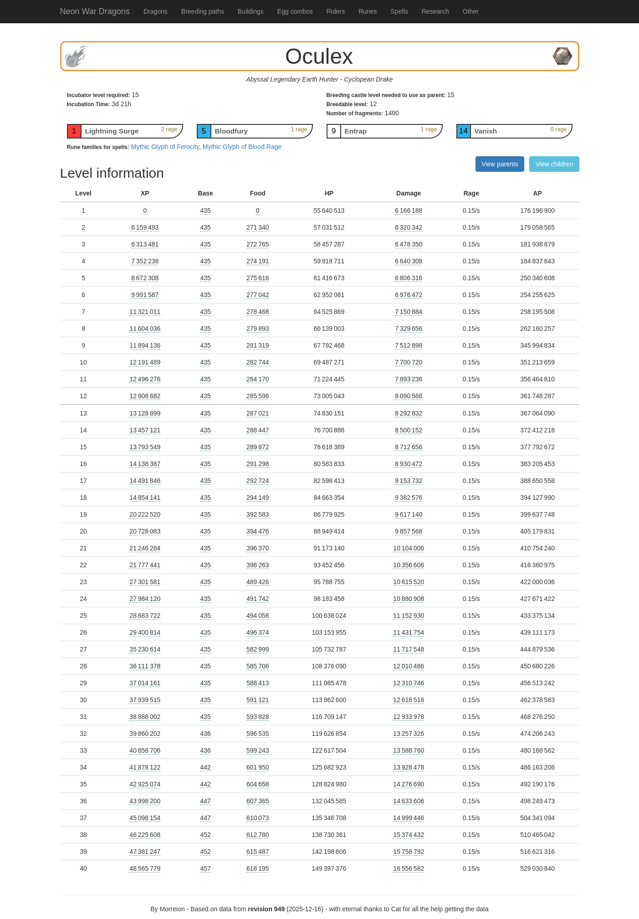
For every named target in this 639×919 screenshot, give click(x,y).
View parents (499, 164)
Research (435, 11)
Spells (399, 11)
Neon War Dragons (95, 11)
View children (554, 164)
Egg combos (295, 11)
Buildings (251, 11)
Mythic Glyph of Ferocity (165, 146)
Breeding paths (202, 11)
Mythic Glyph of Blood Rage (242, 146)
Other (471, 11)
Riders (336, 11)
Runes (367, 11)
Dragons (155, 11)
